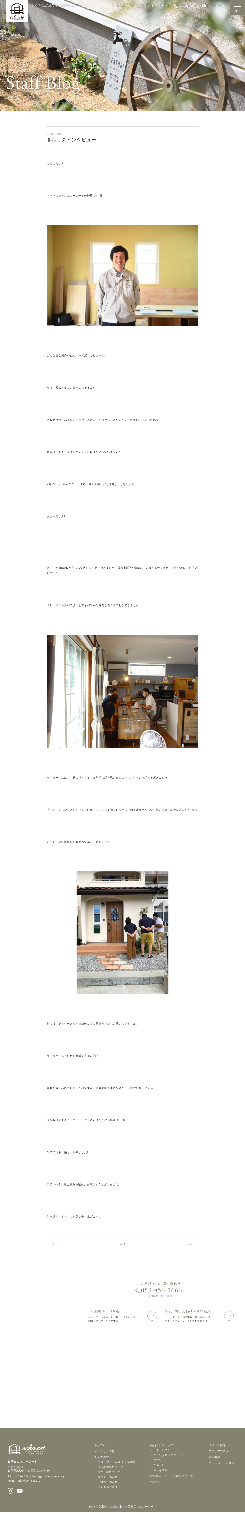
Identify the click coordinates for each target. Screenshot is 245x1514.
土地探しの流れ (108, 1483)
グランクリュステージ (167, 1456)
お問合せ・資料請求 (155, 6)
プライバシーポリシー (223, 1464)
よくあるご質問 (108, 1488)
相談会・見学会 (124, 6)
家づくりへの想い (106, 1452)
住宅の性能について (110, 1468)
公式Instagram (186, 6)
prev (56, 1244)
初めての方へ (103, 1458)
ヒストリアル (162, 1451)
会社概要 (214, 1458)
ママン (157, 1461)
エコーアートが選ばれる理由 (116, 1463)
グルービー (160, 1466)
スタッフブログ (219, 1452)
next (189, 1244)
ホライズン (160, 1471)
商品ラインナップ (161, 1446)
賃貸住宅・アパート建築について (171, 1477)
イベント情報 (217, 1446)
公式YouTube (213, 6)
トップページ (103, 1446)
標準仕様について (109, 1473)
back (122, 1244)
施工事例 (156, 1483)
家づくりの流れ (108, 1478)
